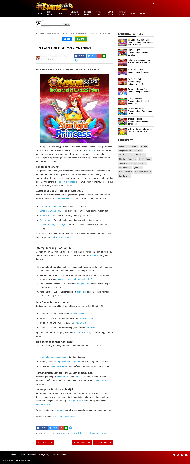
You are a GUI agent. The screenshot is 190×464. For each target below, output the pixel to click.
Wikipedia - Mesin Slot (65, 417)
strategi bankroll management (67, 362)
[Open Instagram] (182, 455)
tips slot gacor (124, 176)
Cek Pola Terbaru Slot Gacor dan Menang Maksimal (140, 130)
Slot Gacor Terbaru (126, 155)
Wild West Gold (82, 323)
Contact (13, 455)
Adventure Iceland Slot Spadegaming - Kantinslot (139, 90)
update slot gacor (101, 380)
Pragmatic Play (125, 151)
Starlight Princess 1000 (50, 206)
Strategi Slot (123, 163)
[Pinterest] (99, 56)
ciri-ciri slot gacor (67, 182)
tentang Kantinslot (75, 401)
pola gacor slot (83, 284)
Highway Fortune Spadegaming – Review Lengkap (138, 52)
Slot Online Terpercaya (93, 433)
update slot (105, 433)
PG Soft (144, 146)
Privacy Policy (43, 455)
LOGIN (133, 13)
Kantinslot (90, 150)
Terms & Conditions (59, 455)
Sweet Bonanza (47, 215)
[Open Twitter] (177, 455)
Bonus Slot (123, 146)
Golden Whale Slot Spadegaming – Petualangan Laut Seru (140, 111)
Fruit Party (90, 328)
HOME (39, 13)
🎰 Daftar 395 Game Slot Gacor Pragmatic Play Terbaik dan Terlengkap (140, 42)
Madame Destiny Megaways (52, 225)
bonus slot (82, 292)
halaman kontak (43, 404)
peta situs (61, 410)
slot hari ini (81, 433)
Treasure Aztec (64, 377)
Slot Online (140, 155)
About (4, 455)
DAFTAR (142, 13)
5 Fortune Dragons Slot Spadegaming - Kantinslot (139, 70)
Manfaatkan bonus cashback (53, 357)
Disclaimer (32, 455)
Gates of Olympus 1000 (50, 211)
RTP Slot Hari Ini (80, 332)
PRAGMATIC (61, 13)
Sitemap (22, 455)
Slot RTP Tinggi (145, 159)
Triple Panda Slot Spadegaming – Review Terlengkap (138, 121)
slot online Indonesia (143, 172)
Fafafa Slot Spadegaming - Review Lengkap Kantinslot (139, 61)
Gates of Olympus (87, 318)
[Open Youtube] (186, 455)
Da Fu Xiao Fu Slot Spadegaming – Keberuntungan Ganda (137, 81)
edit (57, 433)
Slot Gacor (73, 433)
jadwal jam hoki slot (61, 237)
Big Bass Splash (76, 314)
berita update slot (63, 198)
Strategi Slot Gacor (138, 163)
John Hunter (80, 377)
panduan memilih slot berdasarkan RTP (73, 279)
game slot (137, 168)
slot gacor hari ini (125, 172)
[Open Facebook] (173, 455)
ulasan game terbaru (58, 366)
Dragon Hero (45, 220)
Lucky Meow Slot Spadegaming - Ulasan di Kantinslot (138, 101)
